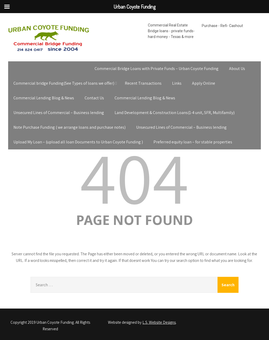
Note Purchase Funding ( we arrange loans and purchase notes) (69, 127)
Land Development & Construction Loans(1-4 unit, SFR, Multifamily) (175, 112)
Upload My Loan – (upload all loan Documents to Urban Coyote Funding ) (78, 142)
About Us (237, 68)
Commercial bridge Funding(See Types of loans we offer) (63, 83)
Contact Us (94, 98)
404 (134, 177)
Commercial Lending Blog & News (43, 98)
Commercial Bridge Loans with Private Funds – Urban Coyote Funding (157, 68)
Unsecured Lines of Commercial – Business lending (58, 112)
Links (177, 83)
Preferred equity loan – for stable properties (192, 142)
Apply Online (203, 83)
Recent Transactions (143, 83)
